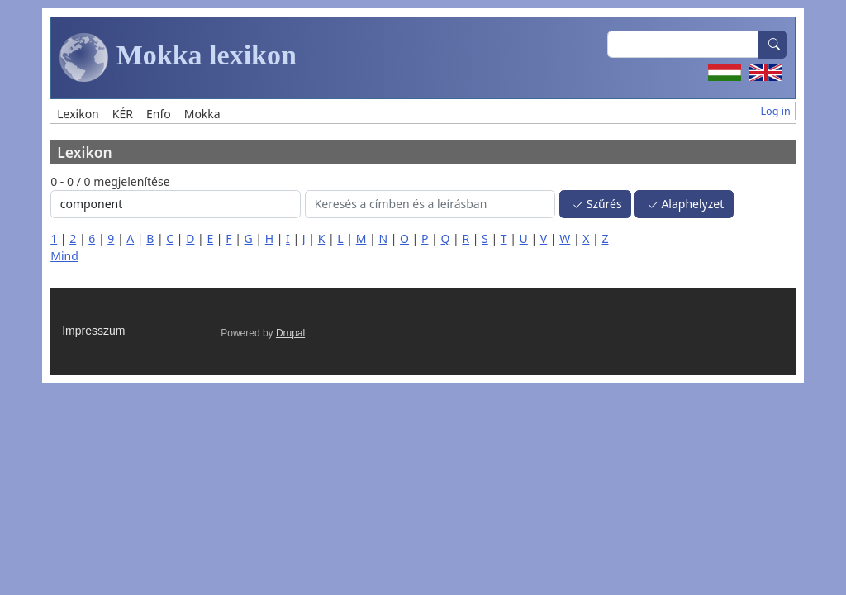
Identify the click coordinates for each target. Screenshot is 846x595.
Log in (776, 111)
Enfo (158, 113)
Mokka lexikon (178, 58)
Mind (64, 256)
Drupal (290, 333)
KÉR (122, 113)
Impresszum (93, 330)
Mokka (202, 113)
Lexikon (78, 113)
